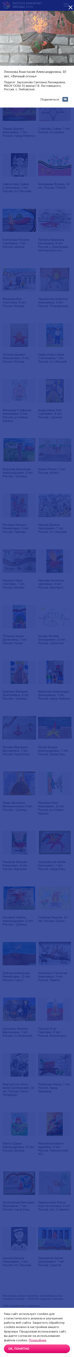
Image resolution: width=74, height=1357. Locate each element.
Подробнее (37, 1340)
